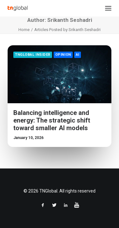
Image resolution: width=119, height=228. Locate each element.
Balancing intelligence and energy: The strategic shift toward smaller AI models (51, 120)
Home (24, 29)
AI (77, 55)
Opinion (63, 55)
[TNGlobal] (18, 8)
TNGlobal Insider (32, 55)
